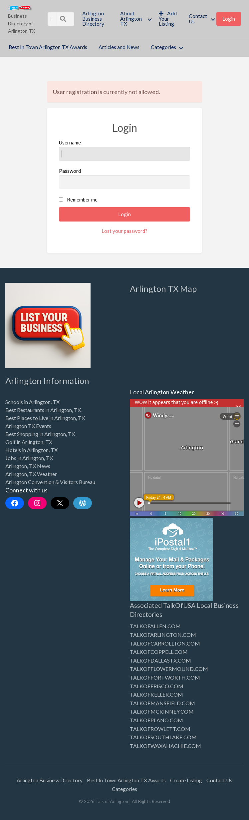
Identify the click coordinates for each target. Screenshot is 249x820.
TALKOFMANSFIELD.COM (162, 703)
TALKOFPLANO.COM (156, 720)
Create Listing (186, 780)
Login (228, 19)
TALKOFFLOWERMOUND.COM (169, 669)
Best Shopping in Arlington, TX (40, 434)
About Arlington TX (131, 18)
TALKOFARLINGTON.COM (163, 635)
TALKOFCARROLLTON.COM (165, 643)
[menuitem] (96, 18)
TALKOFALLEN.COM (155, 626)
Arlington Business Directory (93, 18)
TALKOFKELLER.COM (156, 694)
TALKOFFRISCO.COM (156, 686)
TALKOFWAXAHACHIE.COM (165, 746)
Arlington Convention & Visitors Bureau (50, 482)
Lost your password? (124, 231)
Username (124, 150)
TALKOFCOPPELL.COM (159, 652)
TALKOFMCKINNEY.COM (162, 711)
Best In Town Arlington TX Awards (48, 47)
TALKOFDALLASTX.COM (160, 660)
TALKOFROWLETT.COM (160, 729)
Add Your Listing (168, 18)
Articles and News (119, 47)
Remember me (82, 199)
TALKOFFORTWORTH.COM (165, 677)
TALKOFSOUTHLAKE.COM (163, 737)
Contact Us (198, 18)
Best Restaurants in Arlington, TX (43, 410)
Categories (163, 47)
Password (124, 178)
